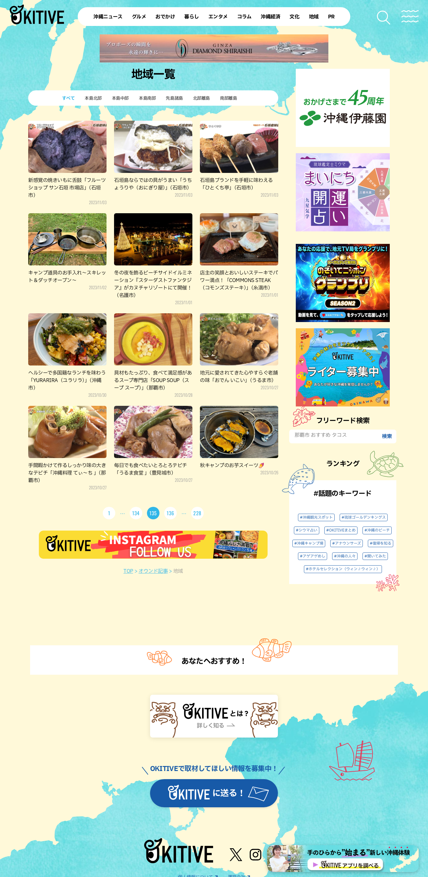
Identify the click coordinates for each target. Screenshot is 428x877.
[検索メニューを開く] (384, 18)
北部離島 (201, 98)
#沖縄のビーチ (377, 530)
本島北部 (93, 98)
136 (170, 513)
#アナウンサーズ (346, 543)
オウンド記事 (153, 571)
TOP (128, 571)
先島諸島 (174, 98)
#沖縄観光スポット (316, 517)
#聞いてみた (375, 556)
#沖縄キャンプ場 (308, 543)
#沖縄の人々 (345, 556)
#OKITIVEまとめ (341, 530)
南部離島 (228, 98)
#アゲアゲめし (312, 556)
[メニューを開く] (410, 16)
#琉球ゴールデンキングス (364, 517)
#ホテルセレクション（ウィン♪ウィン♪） (343, 569)
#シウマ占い (306, 530)
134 (136, 513)
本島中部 (120, 98)
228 (197, 513)
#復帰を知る (380, 543)
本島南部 (147, 98)
